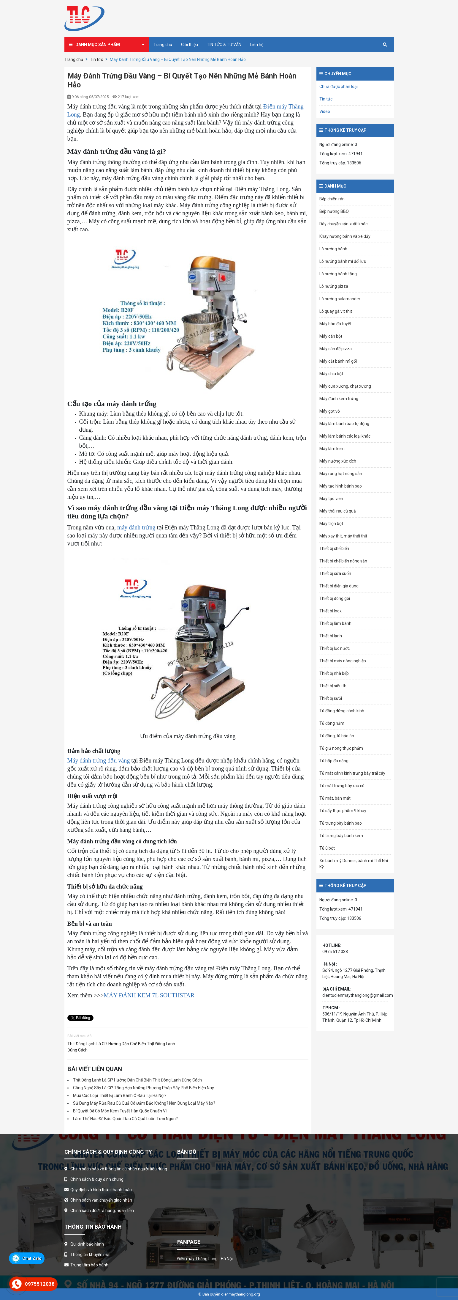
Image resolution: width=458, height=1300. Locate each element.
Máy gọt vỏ (329, 411)
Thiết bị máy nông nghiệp (342, 660)
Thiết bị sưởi (330, 698)
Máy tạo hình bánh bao (340, 486)
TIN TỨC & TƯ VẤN (224, 44)
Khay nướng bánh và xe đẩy (344, 236)
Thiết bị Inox (330, 611)
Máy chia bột (331, 373)
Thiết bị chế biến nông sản (343, 561)
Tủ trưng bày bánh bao (340, 823)
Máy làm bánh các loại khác (344, 436)
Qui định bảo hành (87, 1244)
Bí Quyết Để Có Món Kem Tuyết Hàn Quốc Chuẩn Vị (120, 1111)
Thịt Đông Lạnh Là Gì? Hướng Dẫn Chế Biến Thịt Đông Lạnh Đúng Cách (121, 1046)
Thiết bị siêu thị (333, 685)
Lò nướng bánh (333, 248)
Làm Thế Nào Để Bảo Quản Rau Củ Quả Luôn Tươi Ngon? (125, 1118)
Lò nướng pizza (333, 286)
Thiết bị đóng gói (334, 598)
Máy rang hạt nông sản (340, 473)
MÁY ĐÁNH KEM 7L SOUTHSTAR (149, 995)
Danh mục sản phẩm (97, 44)
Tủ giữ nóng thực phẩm (341, 748)
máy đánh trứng (136, 527)
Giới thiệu (189, 44)
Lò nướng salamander (339, 298)
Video (324, 111)
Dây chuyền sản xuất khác (343, 223)
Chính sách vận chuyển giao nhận (101, 1200)
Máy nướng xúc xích (337, 461)
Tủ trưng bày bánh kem (341, 835)
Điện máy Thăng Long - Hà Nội (205, 1258)
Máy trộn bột (331, 523)
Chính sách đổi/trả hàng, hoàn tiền (102, 1210)
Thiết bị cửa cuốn (335, 573)
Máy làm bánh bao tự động (344, 423)
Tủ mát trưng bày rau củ (342, 785)
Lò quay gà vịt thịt (335, 311)
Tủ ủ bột (327, 848)
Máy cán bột (330, 336)
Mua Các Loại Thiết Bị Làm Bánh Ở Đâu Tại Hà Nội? (120, 1095)
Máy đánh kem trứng (338, 398)
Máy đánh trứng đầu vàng (98, 760)
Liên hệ (256, 44)
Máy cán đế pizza (335, 348)
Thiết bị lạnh (330, 636)
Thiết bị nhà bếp (334, 673)
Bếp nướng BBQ (334, 211)
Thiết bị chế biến (334, 548)
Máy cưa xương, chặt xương (345, 386)
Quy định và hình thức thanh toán (101, 1189)
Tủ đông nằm (331, 723)
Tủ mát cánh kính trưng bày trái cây (352, 773)
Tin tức (96, 59)
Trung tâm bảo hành (89, 1265)
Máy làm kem (332, 448)
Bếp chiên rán (332, 199)
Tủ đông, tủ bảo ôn (336, 735)
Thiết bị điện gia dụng (339, 586)
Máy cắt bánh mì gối (338, 361)
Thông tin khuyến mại (90, 1254)
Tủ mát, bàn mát (335, 798)
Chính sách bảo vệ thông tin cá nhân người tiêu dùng (118, 1169)
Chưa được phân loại (338, 86)
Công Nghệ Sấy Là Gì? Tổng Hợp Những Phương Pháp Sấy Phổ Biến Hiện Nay (143, 1087)
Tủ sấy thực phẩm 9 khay (342, 810)
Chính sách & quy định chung (96, 1179)
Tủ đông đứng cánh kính (341, 710)
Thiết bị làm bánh (335, 623)
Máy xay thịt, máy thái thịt (343, 536)
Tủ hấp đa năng (333, 760)
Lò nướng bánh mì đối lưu (342, 261)
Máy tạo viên (331, 498)
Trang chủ (162, 44)
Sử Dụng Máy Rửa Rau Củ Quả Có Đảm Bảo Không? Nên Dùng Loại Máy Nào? (144, 1103)
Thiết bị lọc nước (334, 648)
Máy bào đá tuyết (335, 323)
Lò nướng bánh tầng (338, 273)
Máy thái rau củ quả (337, 511)
